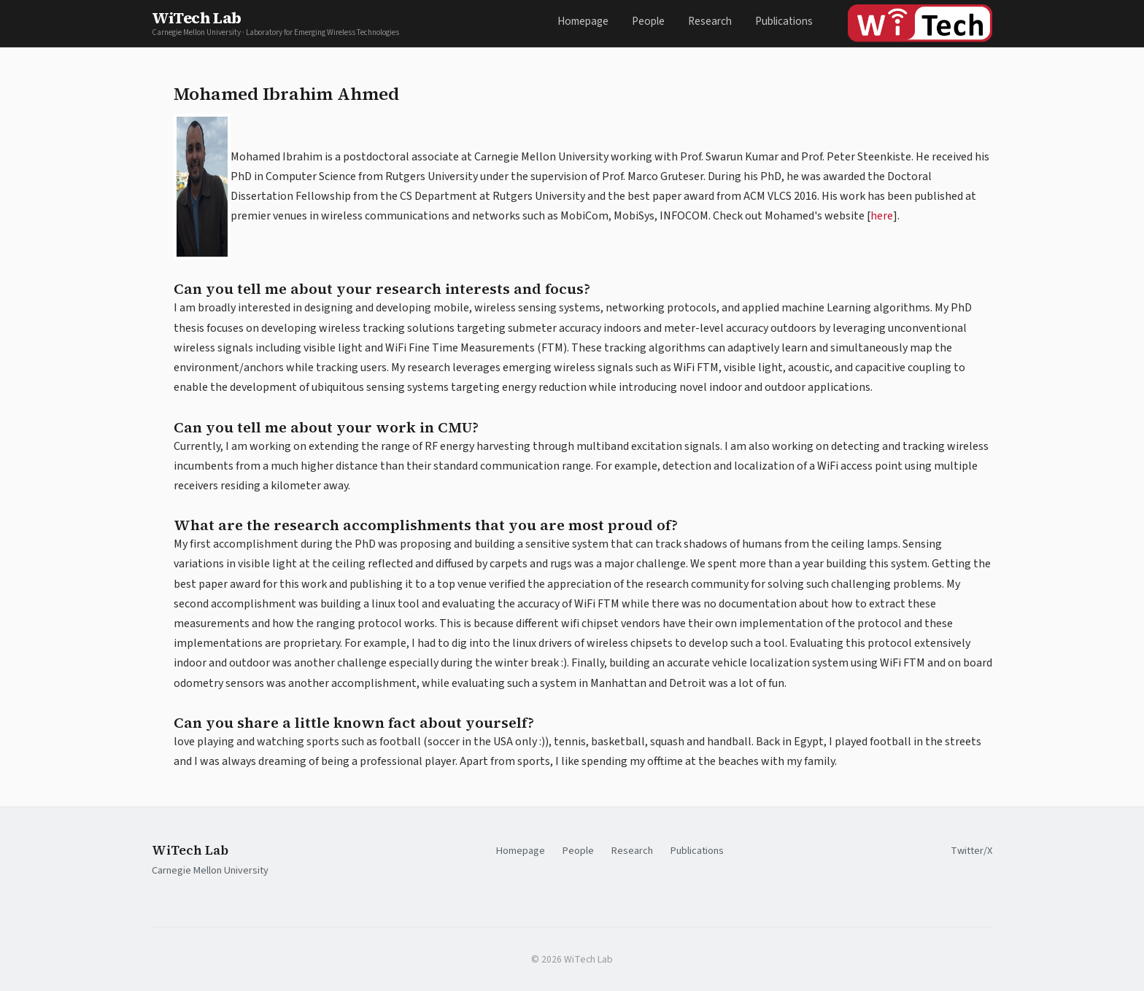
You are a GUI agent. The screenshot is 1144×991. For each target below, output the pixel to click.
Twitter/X (971, 850)
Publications (784, 21)
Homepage (582, 21)
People (648, 21)
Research (710, 21)
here (881, 216)
